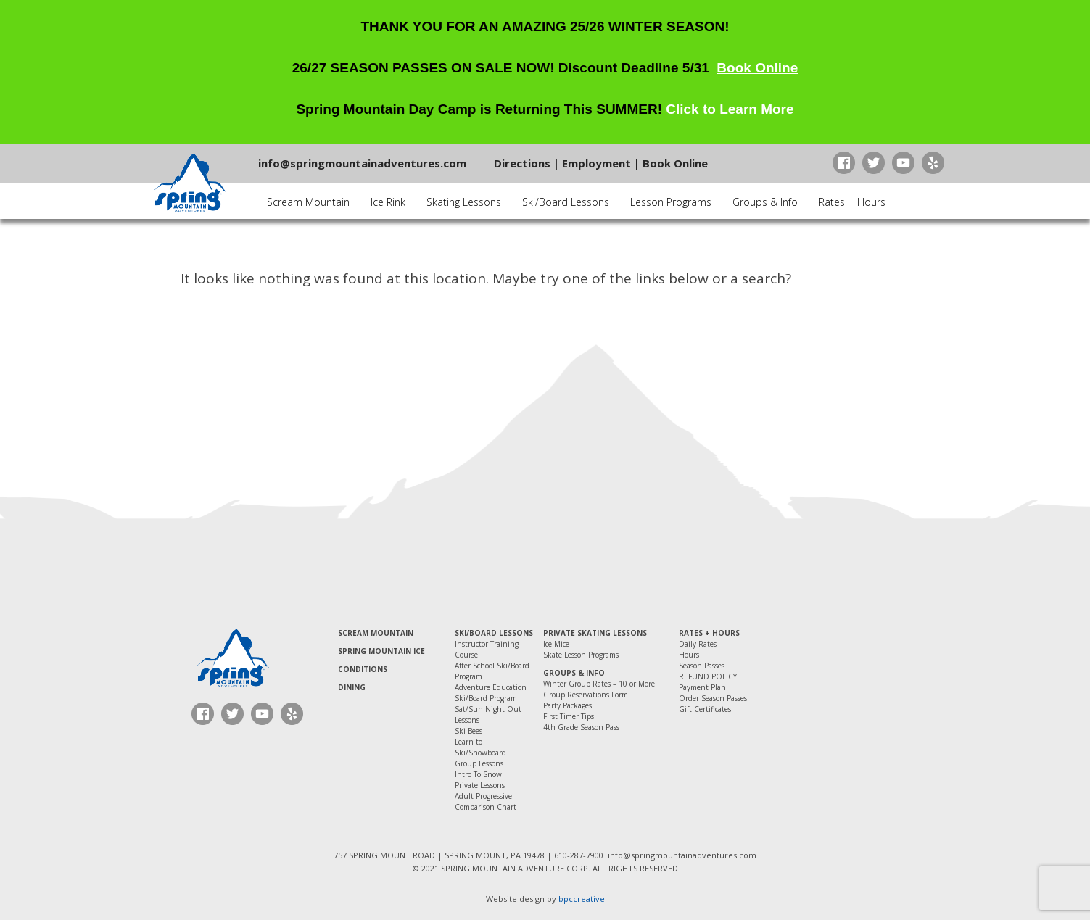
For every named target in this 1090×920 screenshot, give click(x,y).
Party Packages (567, 705)
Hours (689, 655)
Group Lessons (479, 763)
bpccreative (581, 898)
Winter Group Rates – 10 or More (599, 684)
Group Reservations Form (585, 694)
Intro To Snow (478, 774)
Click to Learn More (729, 109)
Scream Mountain (308, 202)
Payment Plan (702, 687)
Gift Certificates (705, 709)
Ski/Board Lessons (565, 202)
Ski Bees (468, 731)
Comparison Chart (485, 807)
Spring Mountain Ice (381, 651)
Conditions (362, 669)
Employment (596, 163)
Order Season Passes (713, 698)
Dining (352, 687)
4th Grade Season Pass (581, 727)
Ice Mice (556, 644)
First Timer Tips (568, 716)
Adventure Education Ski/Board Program (491, 692)
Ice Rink (388, 202)
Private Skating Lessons (595, 633)
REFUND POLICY (708, 676)
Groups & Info (765, 202)
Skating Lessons (463, 202)
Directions (522, 163)
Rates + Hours (852, 202)
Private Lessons (480, 785)
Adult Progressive (483, 796)
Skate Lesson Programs (581, 655)
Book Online (757, 67)
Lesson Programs (670, 202)
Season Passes (701, 665)
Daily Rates (698, 644)
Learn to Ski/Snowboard (480, 747)
